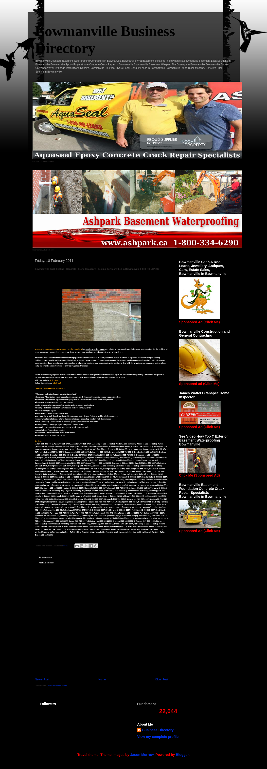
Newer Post (42, 679)
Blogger (182, 755)
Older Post (161, 679)
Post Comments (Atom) (57, 686)
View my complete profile (158, 737)
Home (102, 679)
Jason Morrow (142, 755)
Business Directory (158, 730)
